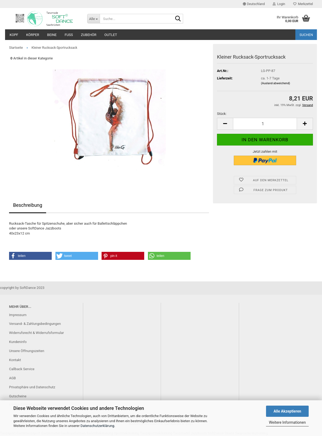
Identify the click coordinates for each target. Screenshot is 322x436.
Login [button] (279, 4)
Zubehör (88, 35)
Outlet (110, 35)
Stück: (222, 114)
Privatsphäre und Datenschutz (32, 387)
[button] (254, 4)
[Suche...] (93, 18)
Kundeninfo (18, 342)
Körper (32, 35)
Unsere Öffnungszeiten (26, 351)
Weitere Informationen (287, 422)
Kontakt (15, 360)
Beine (52, 35)
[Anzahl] (265, 124)
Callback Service (21, 369)
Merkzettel (303, 4)
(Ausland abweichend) (275, 83)
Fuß (69, 35)
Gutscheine (17, 396)
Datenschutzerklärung (97, 426)
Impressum (17, 315)
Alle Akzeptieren (287, 411)
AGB (12, 378)
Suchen (306, 35)
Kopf (14, 35)
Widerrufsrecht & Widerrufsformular (36, 333)
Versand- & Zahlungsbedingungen (35, 324)
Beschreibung (27, 205)
